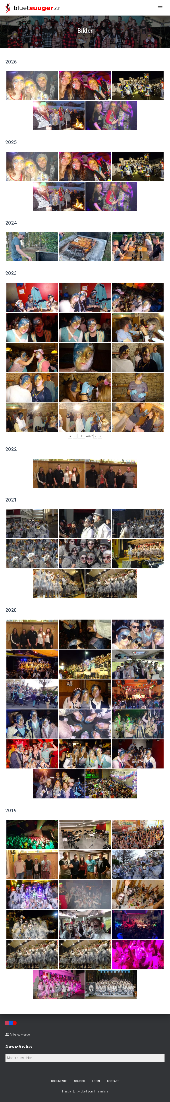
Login (96, 1081)
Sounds (79, 1081)
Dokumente (59, 1081)
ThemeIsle (101, 1091)
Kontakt (113, 1081)
